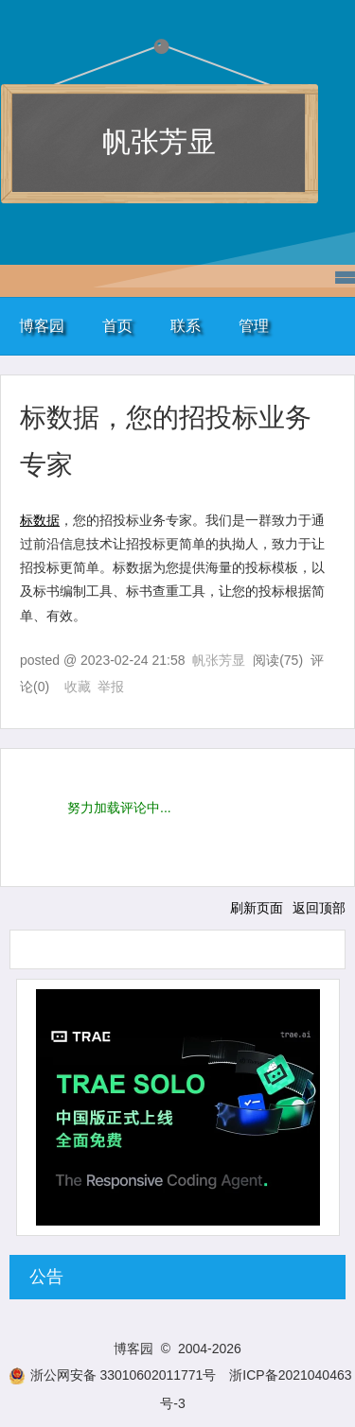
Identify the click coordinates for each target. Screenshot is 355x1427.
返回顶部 (319, 907)
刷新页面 (256, 907)
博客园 (41, 326)
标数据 (40, 520)
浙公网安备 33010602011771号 (113, 1375)
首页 (117, 326)
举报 (111, 686)
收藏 (77, 686)
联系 (185, 326)
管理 (254, 326)
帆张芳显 (159, 141)
